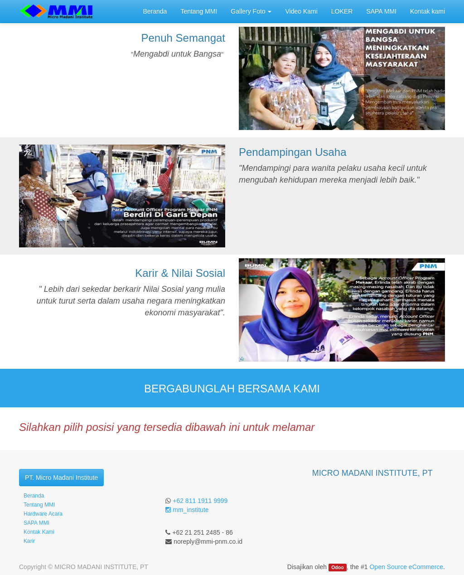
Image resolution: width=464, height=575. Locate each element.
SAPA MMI (36, 523)
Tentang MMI (39, 505)
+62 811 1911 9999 (200, 500)
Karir (29, 541)
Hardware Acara (43, 514)
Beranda (34, 496)
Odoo (337, 567)
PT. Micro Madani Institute (61, 477)
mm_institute (186, 509)
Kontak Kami (39, 532)
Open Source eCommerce (406, 566)
